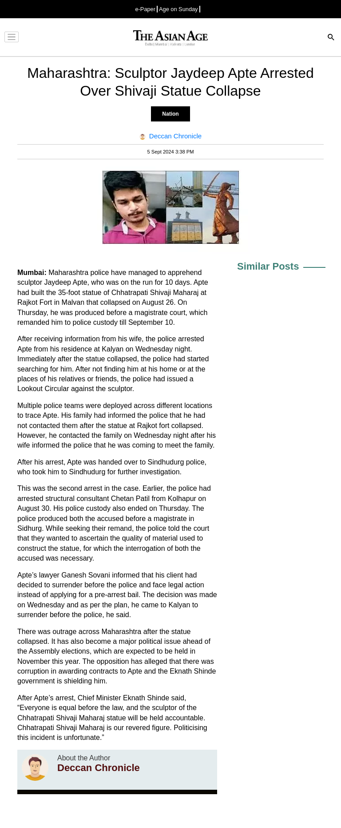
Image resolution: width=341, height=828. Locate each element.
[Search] (331, 38)
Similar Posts (268, 266)
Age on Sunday (178, 9)
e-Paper (145, 9)
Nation (170, 114)
